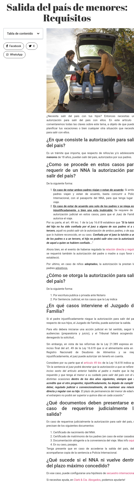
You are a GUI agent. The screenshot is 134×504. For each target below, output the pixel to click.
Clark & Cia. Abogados (87, 479)
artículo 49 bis (92, 362)
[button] (38, 33)
